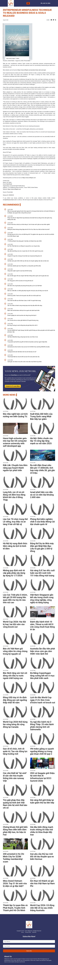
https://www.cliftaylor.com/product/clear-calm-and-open (32, 70)
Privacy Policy (28, 932)
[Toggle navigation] (28, 3)
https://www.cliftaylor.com (29, 177)
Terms (22, 932)
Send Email (9, 184)
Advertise (34, 932)
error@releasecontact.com (9, 199)
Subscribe (29, 951)
